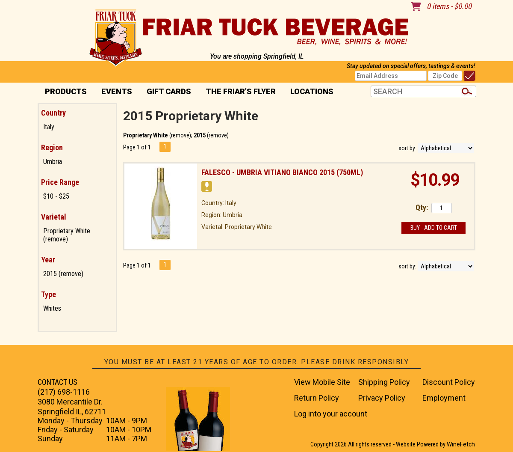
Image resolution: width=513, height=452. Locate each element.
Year (48, 259)
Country (53, 112)
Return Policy (316, 397)
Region (52, 147)
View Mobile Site (322, 382)
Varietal (53, 216)
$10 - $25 (56, 196)
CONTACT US (57, 382)
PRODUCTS (63, 92)
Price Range (60, 182)
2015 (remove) (63, 274)
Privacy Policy (381, 397)
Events (116, 91)
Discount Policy (448, 382)
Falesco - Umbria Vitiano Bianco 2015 (282, 172)
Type (48, 294)
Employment (444, 397)
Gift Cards (169, 91)
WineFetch (461, 444)
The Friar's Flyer (241, 91)
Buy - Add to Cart (433, 227)
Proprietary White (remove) (66, 235)
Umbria (52, 162)
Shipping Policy (384, 382)
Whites (52, 308)
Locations (309, 92)
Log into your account (330, 413)
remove (180, 135)
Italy (48, 127)
